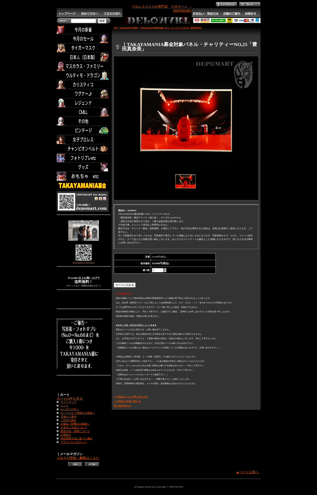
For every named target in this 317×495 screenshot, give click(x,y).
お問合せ (66, 434)
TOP (115, 27)
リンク (64, 405)
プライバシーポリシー (74, 442)
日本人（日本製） (84, 57)
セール (84, 38)
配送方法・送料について (75, 431)
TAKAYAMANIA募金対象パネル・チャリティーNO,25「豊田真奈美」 (171, 27)
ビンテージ (84, 130)
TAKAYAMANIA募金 (128, 27)
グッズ (84, 167)
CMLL (84, 112)
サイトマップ (68, 402)
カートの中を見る (70, 398)
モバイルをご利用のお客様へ (78, 413)
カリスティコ (84, 84)
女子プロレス (84, 139)
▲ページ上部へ (247, 472)
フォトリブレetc (84, 158)
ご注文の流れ (68, 420)
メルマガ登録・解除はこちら (78, 458)
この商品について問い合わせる (131, 396)
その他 (84, 121)
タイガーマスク (84, 48)
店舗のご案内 (68, 416)
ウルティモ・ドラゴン (84, 75)
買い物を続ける (122, 405)
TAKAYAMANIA (84, 185)
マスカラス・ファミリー (84, 66)
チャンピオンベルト (84, 148)
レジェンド (84, 103)
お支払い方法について (74, 427)
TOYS (84, 176)
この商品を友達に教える (127, 401)
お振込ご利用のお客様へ (75, 423)
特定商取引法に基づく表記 (76, 438)
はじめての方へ (70, 409)
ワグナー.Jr (84, 93)
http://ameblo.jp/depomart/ (84, 262)
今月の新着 (84, 29)
